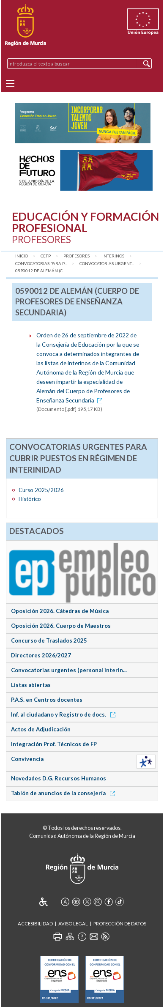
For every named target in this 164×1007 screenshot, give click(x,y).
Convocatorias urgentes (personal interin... (69, 670)
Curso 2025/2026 (41, 490)
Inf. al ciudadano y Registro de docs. (64, 714)
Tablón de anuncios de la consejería (64, 793)
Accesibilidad (35, 923)
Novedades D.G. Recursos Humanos (58, 778)
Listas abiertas (31, 684)
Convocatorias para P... (41, 263)
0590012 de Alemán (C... (40, 270)
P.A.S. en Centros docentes (46, 699)
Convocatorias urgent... (106, 263)
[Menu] (10, 83)
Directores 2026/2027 (41, 655)
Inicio (21, 256)
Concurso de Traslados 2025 (49, 640)
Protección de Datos (119, 923)
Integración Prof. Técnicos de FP (54, 744)
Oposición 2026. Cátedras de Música (60, 610)
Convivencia (27, 758)
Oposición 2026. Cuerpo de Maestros (61, 625)
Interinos (113, 256)
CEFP (46, 256)
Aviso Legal (73, 923)
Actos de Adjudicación (41, 729)
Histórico (30, 498)
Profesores (76, 256)
